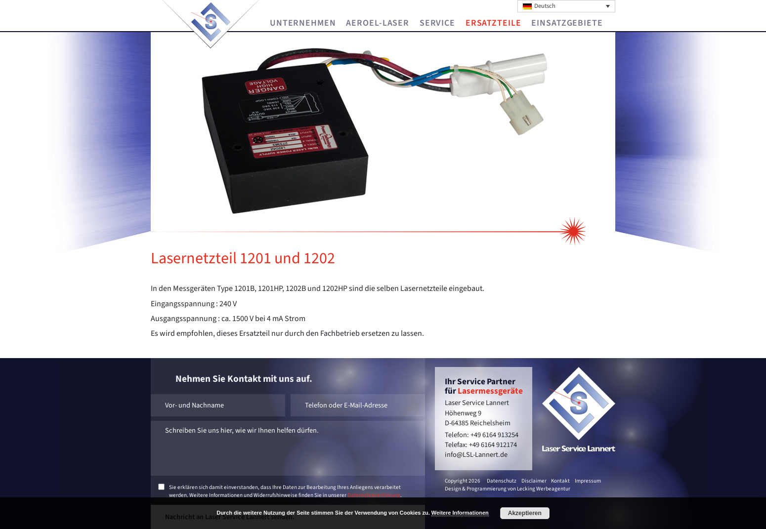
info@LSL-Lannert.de (476, 454)
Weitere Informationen (460, 513)
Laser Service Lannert (210, 21)
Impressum (588, 481)
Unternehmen (303, 23)
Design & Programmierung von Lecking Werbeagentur (507, 488)
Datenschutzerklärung (373, 495)
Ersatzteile (493, 23)
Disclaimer (534, 481)
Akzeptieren (525, 513)
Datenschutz (501, 481)
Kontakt (560, 481)
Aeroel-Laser (377, 23)
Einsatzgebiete (566, 23)
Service (437, 23)
